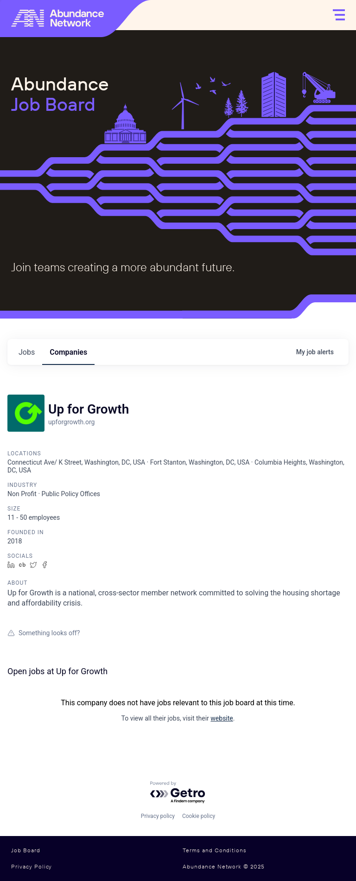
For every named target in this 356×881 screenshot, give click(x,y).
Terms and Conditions (215, 850)
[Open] (339, 14)
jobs (27, 352)
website (221, 718)
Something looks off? (43, 633)
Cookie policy (198, 816)
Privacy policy (158, 816)
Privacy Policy (31, 866)
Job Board (25, 850)
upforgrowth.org (71, 422)
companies (68, 352)
